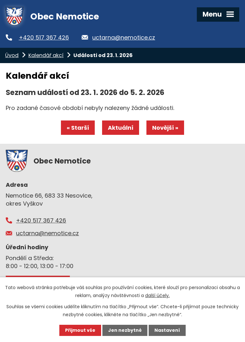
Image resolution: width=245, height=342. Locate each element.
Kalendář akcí (45, 55)
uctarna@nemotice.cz (123, 37)
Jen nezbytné (125, 330)
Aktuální (120, 128)
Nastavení (167, 330)
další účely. (157, 295)
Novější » (165, 128)
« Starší (78, 128)
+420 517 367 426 (44, 37)
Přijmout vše (80, 330)
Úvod (12, 55)
